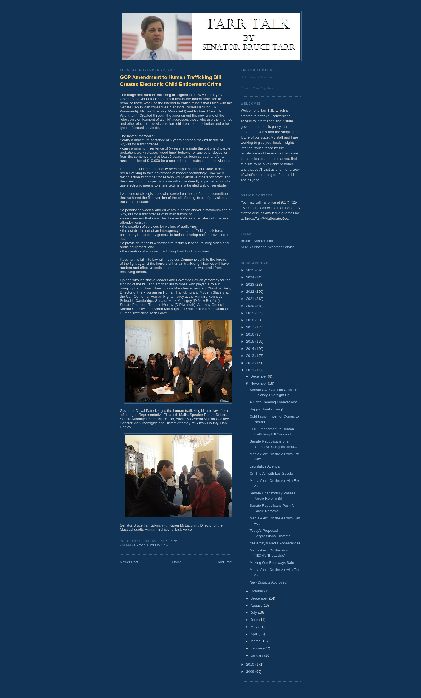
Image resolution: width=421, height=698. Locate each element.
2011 (250, 370)
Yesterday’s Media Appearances (274, 543)
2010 (250, 664)
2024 (250, 277)
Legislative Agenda (264, 466)
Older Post (224, 562)
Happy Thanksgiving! (266, 409)
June (255, 620)
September (260, 598)
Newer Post (129, 562)
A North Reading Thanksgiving (273, 402)
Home (177, 562)
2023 (250, 284)
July (254, 612)
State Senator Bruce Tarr (257, 77)
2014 (250, 349)
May (254, 627)
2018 (250, 320)
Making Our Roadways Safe (271, 563)
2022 (250, 291)
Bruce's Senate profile (258, 241)
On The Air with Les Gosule (271, 473)
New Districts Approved (267, 582)
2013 (250, 356)
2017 (250, 327)
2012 (250, 363)
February (258, 648)
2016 (250, 334)
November (259, 383)
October (257, 591)
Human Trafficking (151, 544)
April (255, 634)
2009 (250, 671)
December (259, 376)
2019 (250, 313)
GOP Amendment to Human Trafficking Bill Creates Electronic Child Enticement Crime (170, 81)
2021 (250, 299)
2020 (250, 306)
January (257, 655)
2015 (250, 341)
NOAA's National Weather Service (268, 247)
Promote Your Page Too (257, 88)
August (257, 605)
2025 (250, 270)
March (256, 641)
